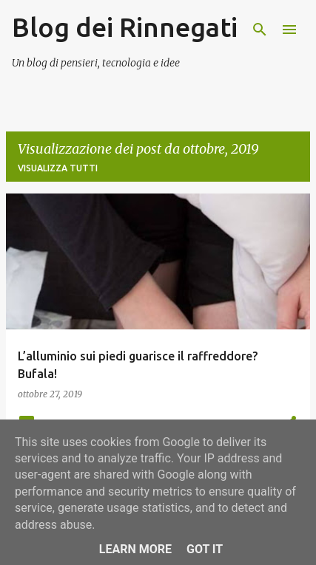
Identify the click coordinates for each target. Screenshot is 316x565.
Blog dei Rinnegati (125, 27)
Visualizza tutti (58, 168)
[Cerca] (260, 29)
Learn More (135, 549)
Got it (204, 549)
